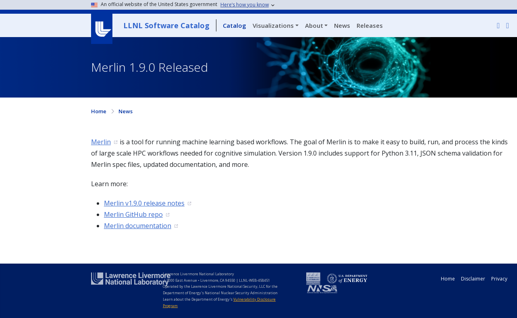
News (342, 25)
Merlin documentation (137, 225)
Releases (370, 25)
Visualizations (273, 25)
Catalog (234, 25)
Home (98, 111)
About (314, 25)
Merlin (101, 141)
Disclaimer (473, 278)
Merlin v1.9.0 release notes (144, 203)
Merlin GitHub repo (133, 214)
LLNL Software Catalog (166, 25)
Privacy (499, 278)
